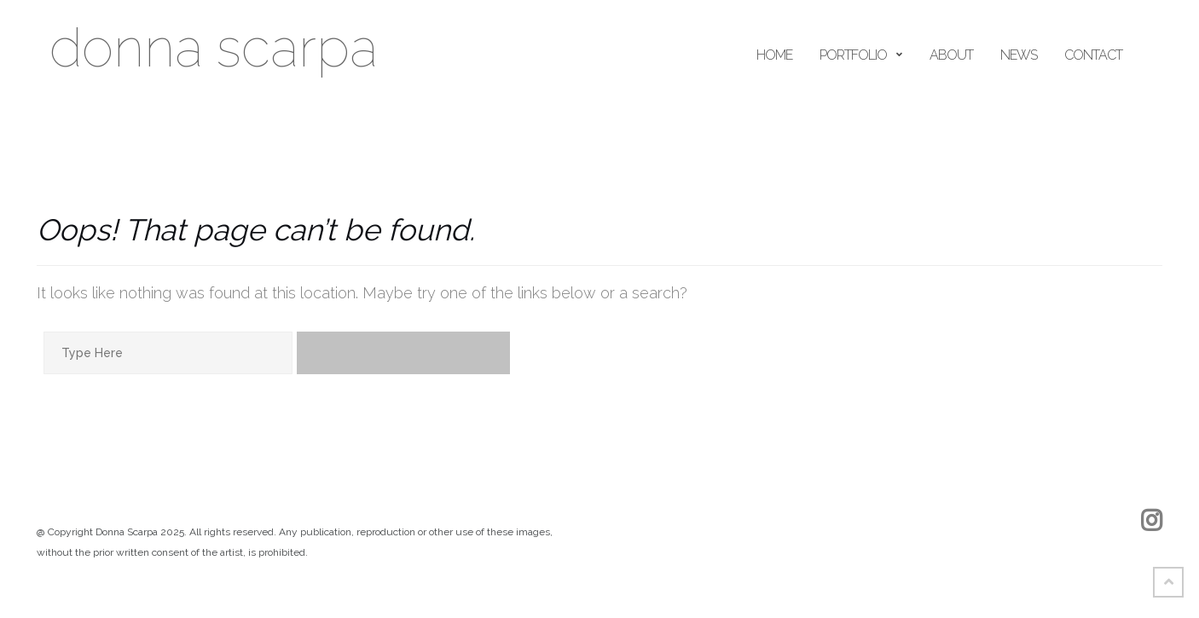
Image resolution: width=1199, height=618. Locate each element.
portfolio (853, 55)
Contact (1093, 55)
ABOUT (951, 55)
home (774, 55)
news (1018, 55)
